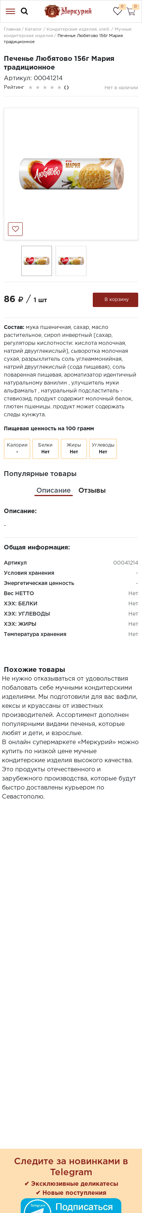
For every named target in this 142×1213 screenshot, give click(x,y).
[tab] (54, 491)
